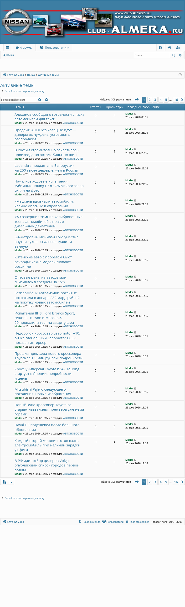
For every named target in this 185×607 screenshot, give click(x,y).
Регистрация (42, 55)
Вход (24, 55)
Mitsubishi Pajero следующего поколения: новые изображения (43, 391)
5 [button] (166, 99)
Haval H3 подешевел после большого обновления (47, 427)
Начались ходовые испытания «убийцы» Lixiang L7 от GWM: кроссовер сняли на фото (49, 186)
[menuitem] (160, 47)
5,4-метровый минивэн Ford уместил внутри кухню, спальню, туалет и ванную (46, 242)
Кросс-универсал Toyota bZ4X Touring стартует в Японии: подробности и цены (47, 373)
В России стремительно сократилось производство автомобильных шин (46, 152)
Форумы (26, 47)
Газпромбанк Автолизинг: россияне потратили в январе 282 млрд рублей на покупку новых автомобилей (47, 297)
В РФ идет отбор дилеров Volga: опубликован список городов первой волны (47, 465)
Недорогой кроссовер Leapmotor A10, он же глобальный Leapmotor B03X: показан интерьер (47, 338)
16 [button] (176, 99)
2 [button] (150, 99)
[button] (136, 100)
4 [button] (161, 99)
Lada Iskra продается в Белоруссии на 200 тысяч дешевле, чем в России (46, 167)
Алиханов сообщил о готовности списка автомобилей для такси (49, 116)
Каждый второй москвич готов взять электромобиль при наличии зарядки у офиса (47, 445)
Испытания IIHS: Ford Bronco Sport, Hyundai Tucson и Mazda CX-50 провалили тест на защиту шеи (45, 318)
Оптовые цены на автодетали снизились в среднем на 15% (41, 279)
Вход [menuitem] (170, 48)
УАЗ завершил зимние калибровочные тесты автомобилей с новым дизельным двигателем (48, 221)
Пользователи (55, 47)
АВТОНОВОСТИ (73, 122)
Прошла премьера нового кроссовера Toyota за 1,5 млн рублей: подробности (48, 355)
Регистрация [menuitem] (179, 48)
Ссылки (8, 48)
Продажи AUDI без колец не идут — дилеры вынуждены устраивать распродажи (45, 134)
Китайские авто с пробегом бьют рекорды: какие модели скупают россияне (43, 262)
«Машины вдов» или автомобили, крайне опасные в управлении (44, 203)
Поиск (10, 55)
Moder (18, 122)
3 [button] (155, 99)
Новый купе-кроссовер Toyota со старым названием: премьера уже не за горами (49, 409)
